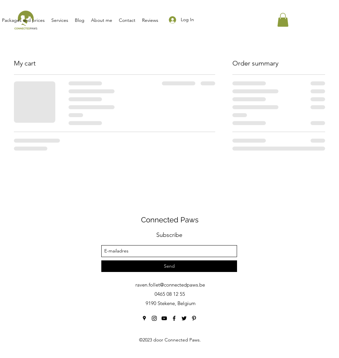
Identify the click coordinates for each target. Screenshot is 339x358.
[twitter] (184, 318)
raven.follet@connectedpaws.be (170, 285)
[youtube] (164, 318)
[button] (283, 20)
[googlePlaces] (144, 318)
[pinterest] (194, 318)
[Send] (169, 266)
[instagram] (154, 318)
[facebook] (174, 318)
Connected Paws (170, 219)
